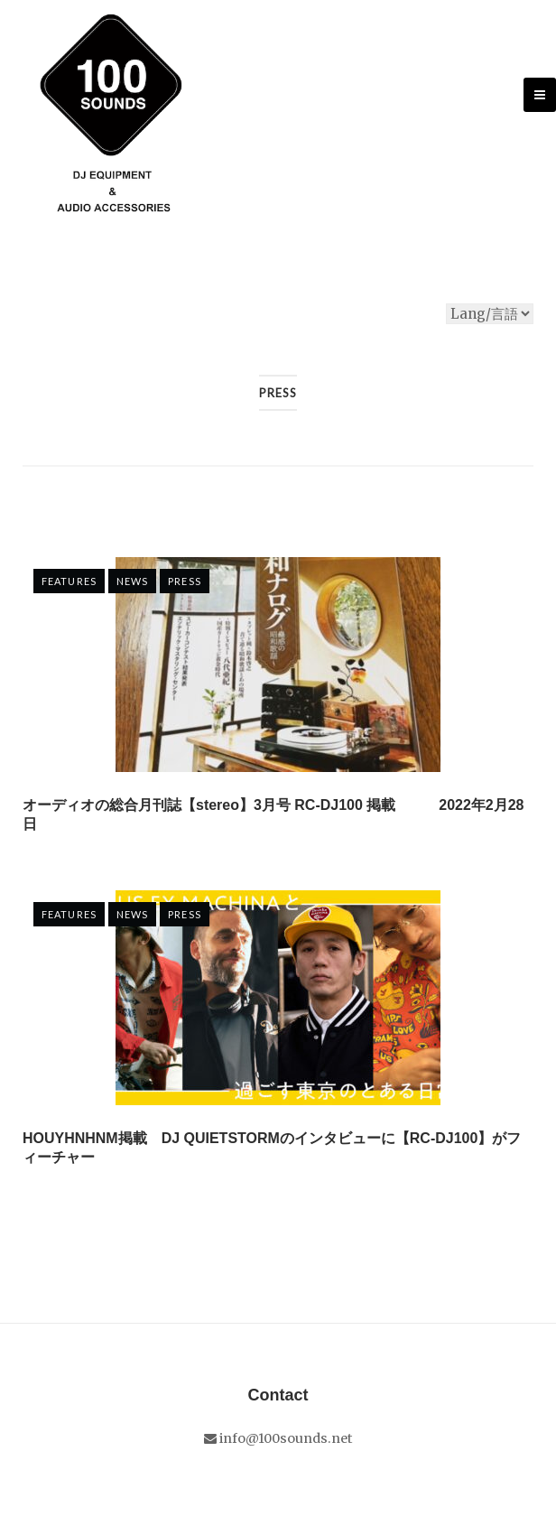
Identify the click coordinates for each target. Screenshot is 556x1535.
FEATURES (69, 581)
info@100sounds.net (278, 1438)
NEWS (132, 581)
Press (184, 581)
